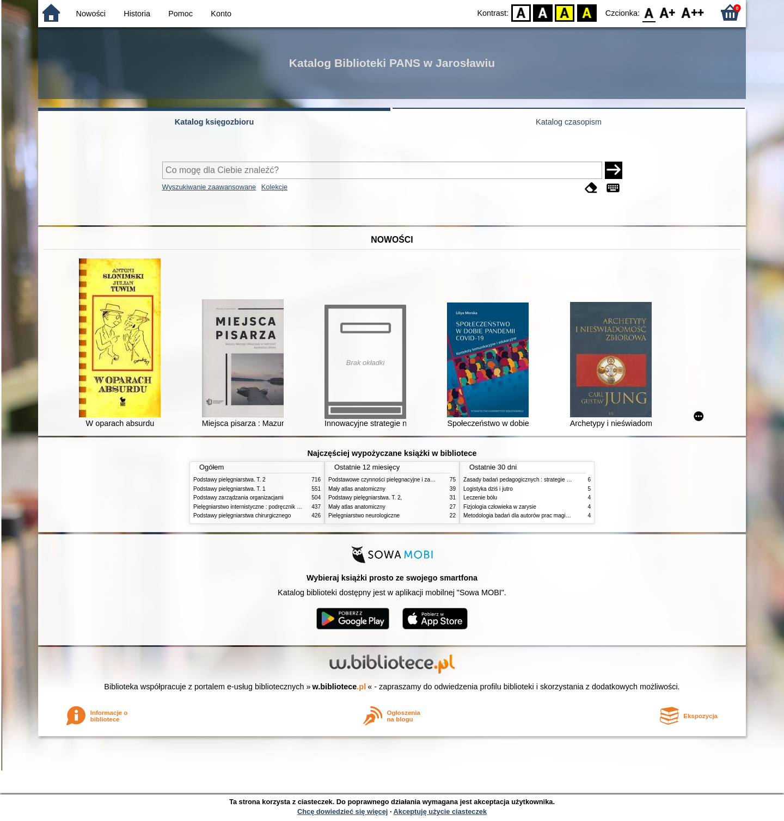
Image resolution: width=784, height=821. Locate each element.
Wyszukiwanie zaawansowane (209, 187)
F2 (693, 12)
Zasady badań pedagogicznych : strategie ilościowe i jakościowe (541, 480)
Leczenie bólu (480, 498)
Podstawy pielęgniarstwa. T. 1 (229, 489)
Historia (137, 13)
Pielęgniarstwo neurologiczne (364, 515)
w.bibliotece (339, 686)
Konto (221, 13)
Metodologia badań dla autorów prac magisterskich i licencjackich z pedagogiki (558, 515)
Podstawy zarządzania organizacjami (238, 498)
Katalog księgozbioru (214, 122)
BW (543, 12)
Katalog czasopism (569, 122)
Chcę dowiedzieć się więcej (342, 811)
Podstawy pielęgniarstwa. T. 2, (365, 498)
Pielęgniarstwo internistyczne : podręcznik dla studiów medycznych (274, 507)
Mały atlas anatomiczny (356, 489)
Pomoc (180, 13)
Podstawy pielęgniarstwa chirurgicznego (242, 515)
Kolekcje (274, 187)
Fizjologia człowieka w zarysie (499, 507)
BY (586, 12)
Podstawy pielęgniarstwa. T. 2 (229, 480)
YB (565, 12)
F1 (668, 12)
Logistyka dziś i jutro (488, 489)
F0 (649, 12)
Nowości (91, 13)
